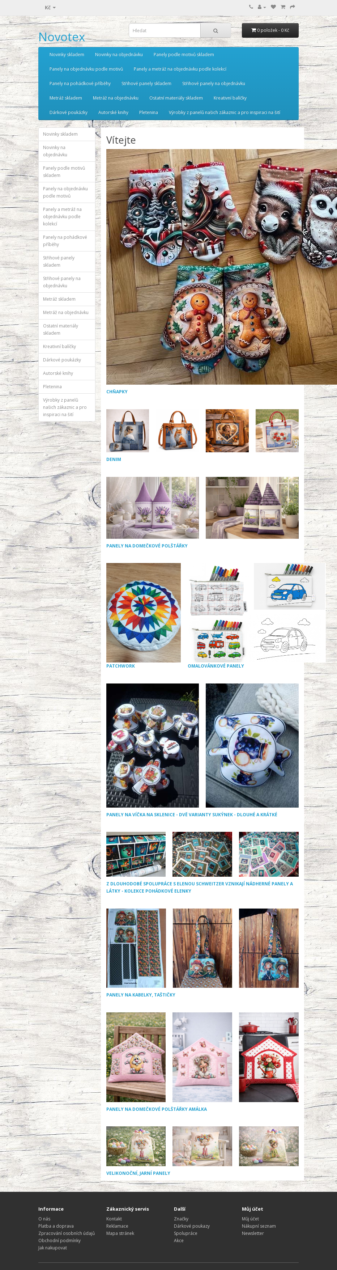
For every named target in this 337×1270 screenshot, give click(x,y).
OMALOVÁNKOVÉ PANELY (257, 616)
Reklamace (117, 1226)
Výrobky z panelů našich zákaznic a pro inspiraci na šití (224, 112)
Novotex (61, 37)
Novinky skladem (67, 54)
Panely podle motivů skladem (184, 54)
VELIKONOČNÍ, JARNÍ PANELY (138, 1173)
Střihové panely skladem (146, 83)
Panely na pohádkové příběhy (80, 83)
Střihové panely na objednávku (213, 83)
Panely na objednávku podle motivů (86, 69)
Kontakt (114, 1219)
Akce (179, 1240)
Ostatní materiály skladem (176, 98)
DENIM (113, 459)
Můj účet (250, 1219)
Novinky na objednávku (119, 54)
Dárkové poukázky (69, 112)
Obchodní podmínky (59, 1240)
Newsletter (253, 1233)
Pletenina (148, 112)
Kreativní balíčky (230, 98)
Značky (181, 1219)
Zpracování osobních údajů (66, 1233)
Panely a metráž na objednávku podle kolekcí (180, 69)
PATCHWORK (143, 616)
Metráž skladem (66, 98)
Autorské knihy (113, 112)
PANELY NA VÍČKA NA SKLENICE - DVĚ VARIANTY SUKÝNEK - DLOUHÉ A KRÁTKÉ (191, 815)
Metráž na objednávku (115, 98)
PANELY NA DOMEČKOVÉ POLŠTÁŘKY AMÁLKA (156, 1109)
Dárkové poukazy (192, 1226)
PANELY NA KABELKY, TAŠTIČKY (140, 995)
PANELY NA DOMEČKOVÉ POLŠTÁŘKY (147, 546)
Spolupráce (185, 1233)
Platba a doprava (56, 1226)
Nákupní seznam (259, 1226)
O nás (44, 1219)
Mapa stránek (120, 1233)
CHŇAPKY (117, 392)
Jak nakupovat (52, 1248)
